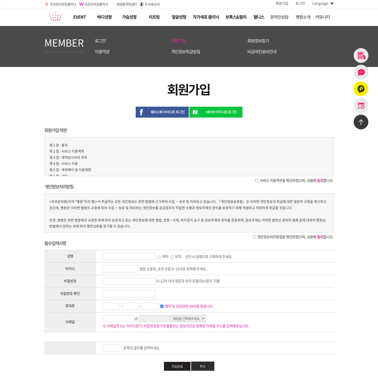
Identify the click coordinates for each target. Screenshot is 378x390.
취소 (202, 366)
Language (323, 3)
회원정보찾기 (258, 41)
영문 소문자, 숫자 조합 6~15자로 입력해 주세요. (173, 268)
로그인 (300, 3)
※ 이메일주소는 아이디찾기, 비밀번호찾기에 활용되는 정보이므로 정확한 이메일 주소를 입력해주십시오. (176, 326)
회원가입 (282, 3)
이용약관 (102, 52)
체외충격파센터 (126, 4)
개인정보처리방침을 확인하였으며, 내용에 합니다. (295, 236)
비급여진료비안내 (261, 52)
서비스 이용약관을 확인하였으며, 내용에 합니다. (296, 180)
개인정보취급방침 (185, 52)
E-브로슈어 (152, 4)
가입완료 (177, 366)
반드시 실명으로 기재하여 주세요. (209, 256)
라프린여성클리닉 (96, 4)
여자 (163, 256)
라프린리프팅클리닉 (63, 4)
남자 (175, 256)
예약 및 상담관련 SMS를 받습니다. (189, 306)
